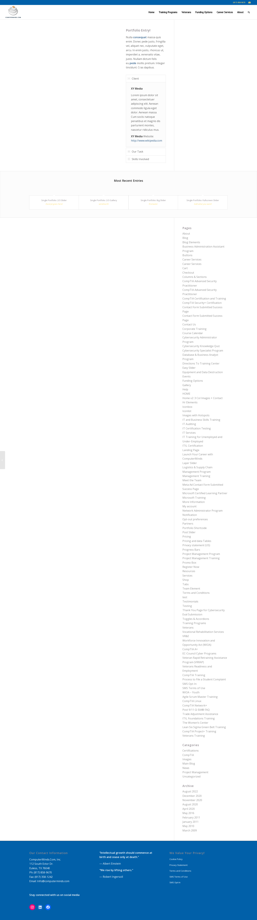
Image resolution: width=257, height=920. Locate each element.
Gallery (186, 385)
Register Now (190, 567)
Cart (185, 268)
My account (189, 506)
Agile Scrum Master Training (200, 697)
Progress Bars (191, 549)
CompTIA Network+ (194, 705)
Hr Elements (190, 402)
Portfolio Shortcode (194, 528)
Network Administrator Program (202, 510)
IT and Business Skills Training (201, 420)
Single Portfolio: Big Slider (153, 200)
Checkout (188, 272)
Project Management (195, 772)
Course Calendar (192, 333)
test (184, 597)
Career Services (191, 259)
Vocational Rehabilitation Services (203, 632)
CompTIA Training (193, 675)
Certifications (190, 750)
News (185, 768)
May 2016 (188, 813)
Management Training (196, 476)
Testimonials (190, 601)
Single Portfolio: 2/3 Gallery (103, 200)
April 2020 (188, 809)
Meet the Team (191, 480)
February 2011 (191, 817)
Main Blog (188, 763)
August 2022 (190, 791)
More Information (193, 502)
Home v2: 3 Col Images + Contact (202, 398)
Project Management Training (201, 558)
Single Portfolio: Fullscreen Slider (203, 200)
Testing (187, 606)
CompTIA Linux (191, 701)
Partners (187, 523)
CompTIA (188, 755)
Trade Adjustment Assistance (200, 714)
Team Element (191, 588)
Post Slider (189, 532)
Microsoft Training (194, 497)
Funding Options (192, 380)
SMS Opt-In (189, 684)
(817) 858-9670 (239, 2)
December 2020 (192, 796)
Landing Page (190, 450)
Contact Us (189, 324)
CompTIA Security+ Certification (202, 303)
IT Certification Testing (196, 428)
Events (186, 376)
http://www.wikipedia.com (146, 140)
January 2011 (190, 822)
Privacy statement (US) (196, 545)
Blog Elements (191, 242)
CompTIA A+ (190, 649)
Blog (185, 238)
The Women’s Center (195, 722)
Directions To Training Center (200, 363)
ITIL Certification (192, 445)
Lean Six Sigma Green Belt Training (204, 727)
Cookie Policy (176, 859)
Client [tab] (133, 78)
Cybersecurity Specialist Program (202, 350)
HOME (186, 393)
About (186, 233)
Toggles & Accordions (195, 619)
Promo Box (189, 562)
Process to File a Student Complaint (204, 679)
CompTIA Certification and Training (204, 298)
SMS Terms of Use (193, 688)
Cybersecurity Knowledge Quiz (201, 346)
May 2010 (188, 826)
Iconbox (187, 407)
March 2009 (189, 830)
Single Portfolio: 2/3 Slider (54, 200)
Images (186, 759)
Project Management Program (201, 554)
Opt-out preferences (195, 519)
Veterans (188, 627)
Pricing (186, 536)
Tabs (185, 584)
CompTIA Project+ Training (199, 731)
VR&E (185, 636)
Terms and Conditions (196, 593)
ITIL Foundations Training (198, 718)
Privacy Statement (178, 865)
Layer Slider (189, 463)
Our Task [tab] (135, 151)
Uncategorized (191, 776)
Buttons (187, 255)
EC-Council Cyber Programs (199, 653)
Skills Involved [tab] (138, 159)
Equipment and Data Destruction (202, 372)
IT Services (189, 432)
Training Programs (194, 623)
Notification (189, 515)
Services (187, 575)
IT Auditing (189, 424)
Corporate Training (194, 329)
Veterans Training (193, 735)
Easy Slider (189, 368)
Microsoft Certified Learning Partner (204, 493)
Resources (188, 571)
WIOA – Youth (190, 692)
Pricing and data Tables (196, 541)
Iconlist (186, 411)
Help (185, 389)
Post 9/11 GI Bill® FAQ (196, 710)
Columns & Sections (194, 277)
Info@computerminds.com (53, 881)
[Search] (249, 12)
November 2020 (192, 800)
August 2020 (190, 804)
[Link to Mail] (249, 2)
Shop (185, 580)
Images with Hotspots (195, 415)
